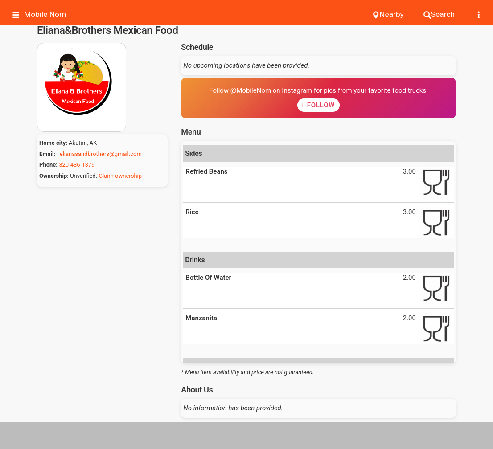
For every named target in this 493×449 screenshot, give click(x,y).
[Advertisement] (246, 435)
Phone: (48, 164)
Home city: (53, 142)
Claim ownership (120, 175)
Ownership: (54, 175)
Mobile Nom (39, 14)
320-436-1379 (76, 164)
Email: (47, 154)
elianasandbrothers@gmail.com (101, 154)
